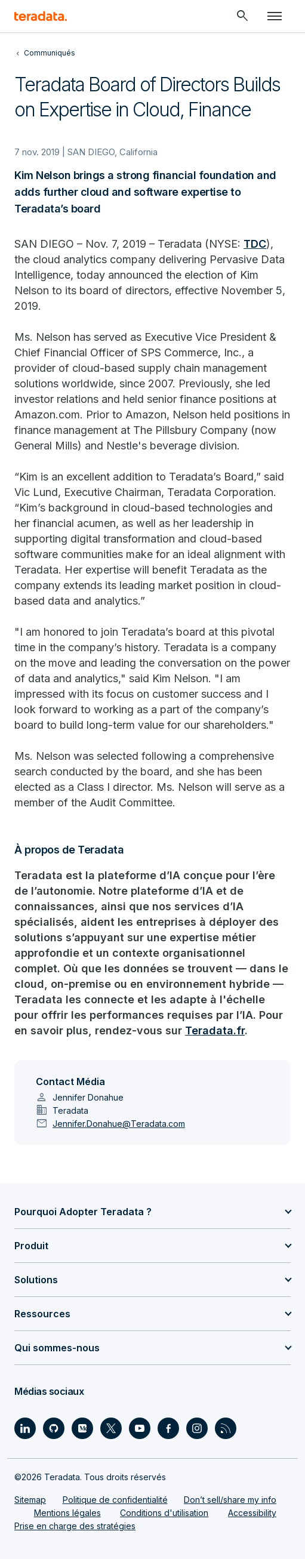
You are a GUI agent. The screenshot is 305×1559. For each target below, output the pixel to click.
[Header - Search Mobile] (242, 16)
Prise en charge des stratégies (74, 1526)
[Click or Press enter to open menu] (274, 16)
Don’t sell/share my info (230, 1500)
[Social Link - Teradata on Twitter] (111, 1428)
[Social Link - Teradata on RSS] (225, 1428)
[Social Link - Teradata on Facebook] (168, 1428)
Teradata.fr (215, 1030)
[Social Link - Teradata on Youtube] (139, 1428)
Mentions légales (67, 1513)
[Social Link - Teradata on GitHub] (53, 1428)
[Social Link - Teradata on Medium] (82, 1428)
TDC (255, 244)
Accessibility (252, 1513)
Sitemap (30, 1500)
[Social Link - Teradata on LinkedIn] (25, 1428)
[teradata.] (40, 16)
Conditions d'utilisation (164, 1513)
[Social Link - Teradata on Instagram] (197, 1428)
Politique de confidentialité (115, 1500)
